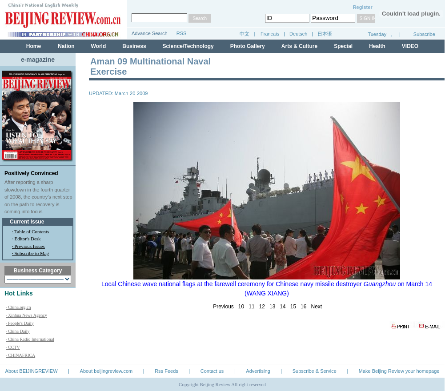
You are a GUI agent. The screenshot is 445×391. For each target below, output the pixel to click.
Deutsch (299, 33)
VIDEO (410, 46)
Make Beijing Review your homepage (399, 371)
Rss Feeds (166, 371)
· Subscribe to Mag (30, 253)
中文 (244, 33)
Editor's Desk (28, 238)
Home (33, 46)
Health (377, 46)
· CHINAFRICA (20, 355)
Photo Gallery (247, 46)
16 (303, 306)
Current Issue (27, 222)
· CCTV (13, 347)
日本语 (324, 33)
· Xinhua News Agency (26, 315)
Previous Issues (30, 246)
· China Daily (18, 331)
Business (134, 46)
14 (282, 306)
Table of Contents (31, 231)
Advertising (258, 371)
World (98, 46)
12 (262, 306)
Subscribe (424, 34)
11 (251, 306)
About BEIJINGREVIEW (31, 371)
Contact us (212, 371)
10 (241, 306)
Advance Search (150, 33)
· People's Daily (20, 323)
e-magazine (38, 59)
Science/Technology (188, 46)
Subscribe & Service (315, 371)
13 (272, 306)
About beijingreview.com (106, 371)
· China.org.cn (18, 307)
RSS (181, 33)
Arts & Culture (299, 46)
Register (363, 7)
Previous (223, 306)
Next (316, 306)
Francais (270, 33)
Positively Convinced (31, 173)
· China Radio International (30, 339)
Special (343, 46)
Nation (66, 46)
